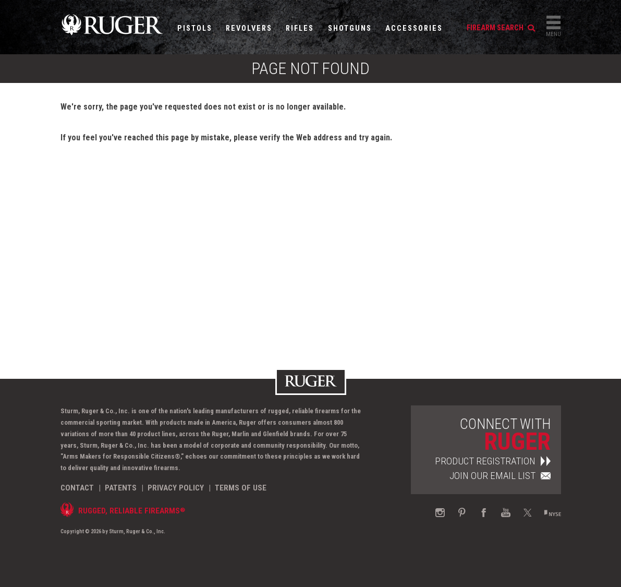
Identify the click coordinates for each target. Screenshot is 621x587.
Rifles (300, 28)
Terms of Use (240, 488)
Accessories (414, 28)
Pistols (194, 28)
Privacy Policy (176, 488)
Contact (77, 488)
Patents (121, 488)
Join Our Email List (500, 476)
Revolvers (249, 28)
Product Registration (493, 461)
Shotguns (350, 28)
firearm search (501, 27)
